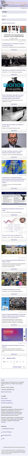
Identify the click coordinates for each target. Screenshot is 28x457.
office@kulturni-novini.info (8, 428)
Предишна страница (11, 358)
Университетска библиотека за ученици (11, 289)
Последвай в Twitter (7, 435)
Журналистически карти (6, 391)
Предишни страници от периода (8, 23)
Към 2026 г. (4, 16)
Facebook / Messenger (7, 431)
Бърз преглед (14, 49)
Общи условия (4, 398)
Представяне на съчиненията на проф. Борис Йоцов (14, 70)
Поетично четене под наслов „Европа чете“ (12, 235)
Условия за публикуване (6, 400)
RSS (3, 438)
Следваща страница (17, 366)
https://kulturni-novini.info (11, 413)
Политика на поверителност (7, 402)
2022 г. (24, 366)
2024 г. (4, 358)
